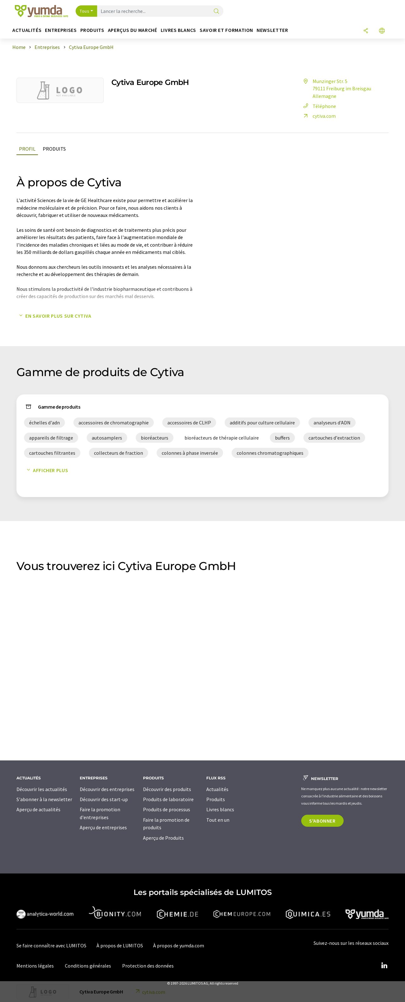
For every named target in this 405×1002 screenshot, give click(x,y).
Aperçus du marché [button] (132, 30)
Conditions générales (88, 966)
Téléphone (318, 106)
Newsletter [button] (272, 30)
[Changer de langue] (381, 31)
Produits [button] (92, 30)
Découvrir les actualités (41, 789)
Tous (84, 11)
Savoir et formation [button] (226, 30)
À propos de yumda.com (178, 945)
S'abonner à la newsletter (44, 799)
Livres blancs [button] (178, 30)
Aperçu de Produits (163, 838)
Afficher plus (46, 470)
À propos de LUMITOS (120, 945)
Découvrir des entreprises (107, 789)
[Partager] (365, 31)
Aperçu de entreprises (103, 827)
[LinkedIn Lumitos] (384, 966)
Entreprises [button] (61, 30)
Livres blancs (220, 809)
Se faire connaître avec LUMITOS (51, 945)
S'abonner (322, 821)
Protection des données (148, 966)
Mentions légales (35, 966)
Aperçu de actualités (38, 809)
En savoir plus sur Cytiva (53, 316)
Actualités (217, 789)
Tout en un (217, 820)
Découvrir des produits (167, 789)
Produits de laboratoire (168, 799)
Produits (54, 149)
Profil (27, 149)
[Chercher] (216, 11)
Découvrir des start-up (104, 799)
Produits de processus (166, 809)
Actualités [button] (26, 30)
